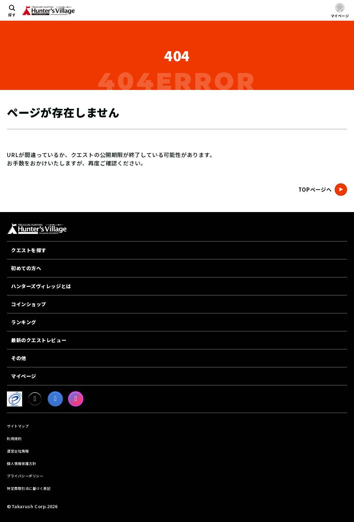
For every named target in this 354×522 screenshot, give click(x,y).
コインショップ (28, 304)
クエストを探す (28, 250)
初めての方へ (26, 268)
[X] (35, 398)
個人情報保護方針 (21, 463)
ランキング (23, 322)
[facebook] (55, 398)
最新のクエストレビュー (38, 340)
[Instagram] (75, 398)
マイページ (23, 376)
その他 (18, 358)
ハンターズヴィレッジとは (41, 286)
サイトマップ (18, 426)
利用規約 (14, 438)
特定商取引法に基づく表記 (28, 488)
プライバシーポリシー (25, 475)
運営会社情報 (18, 451)
